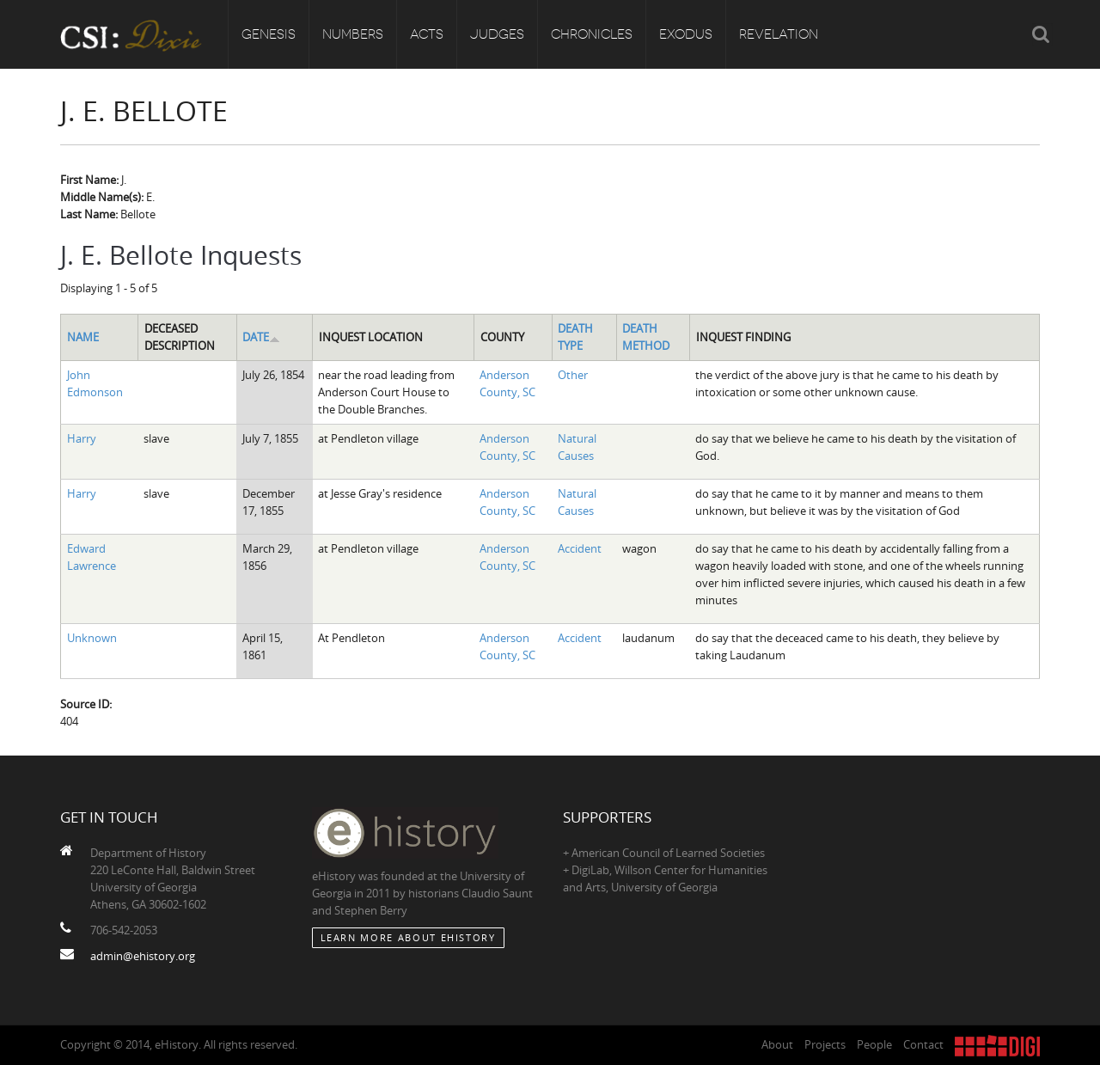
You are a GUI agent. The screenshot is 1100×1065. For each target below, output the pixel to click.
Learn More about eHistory (408, 937)
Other (573, 375)
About (777, 1044)
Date (261, 337)
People (874, 1044)
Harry (81, 438)
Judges (497, 34)
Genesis (268, 34)
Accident (580, 548)
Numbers (352, 34)
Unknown (92, 638)
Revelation (778, 34)
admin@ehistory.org (142, 956)
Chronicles (591, 34)
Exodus (685, 34)
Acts (426, 34)
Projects (825, 1044)
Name (83, 337)
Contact (923, 1044)
